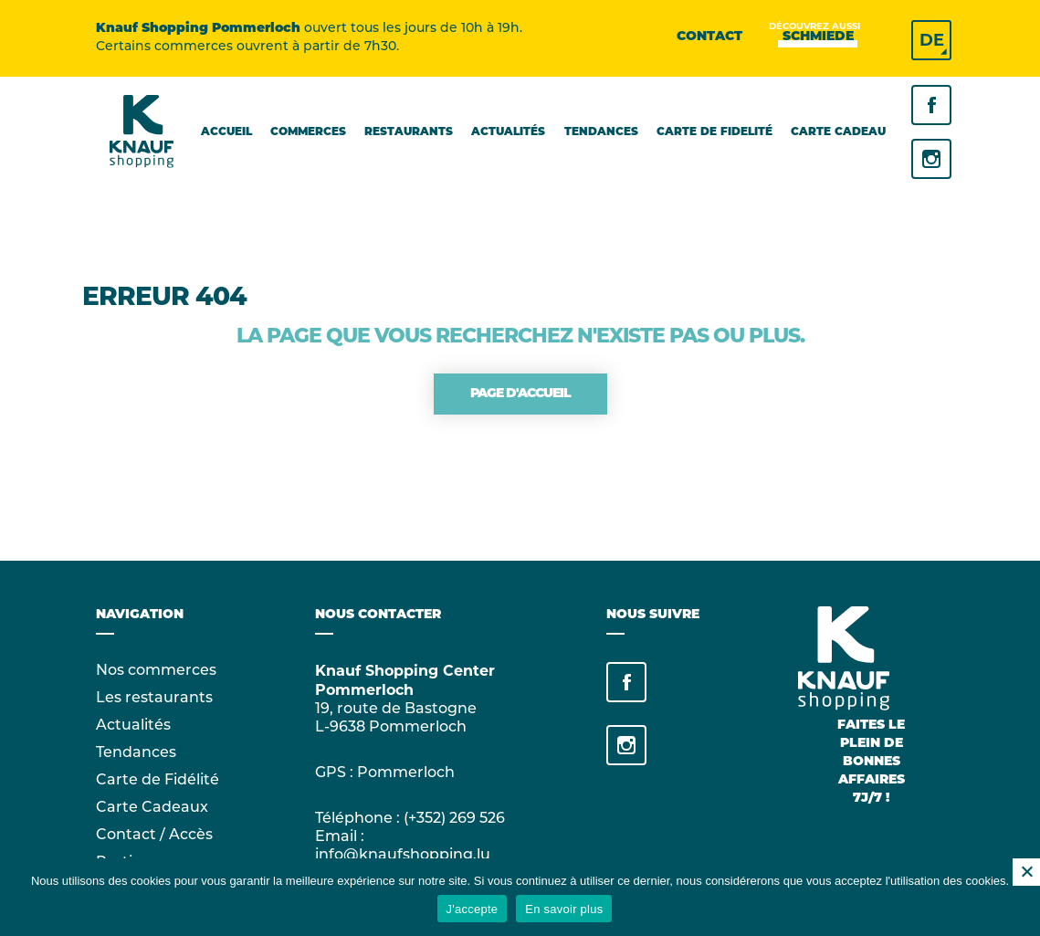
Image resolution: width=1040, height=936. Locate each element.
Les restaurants (154, 698)
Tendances (601, 132)
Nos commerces (156, 671)
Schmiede (814, 36)
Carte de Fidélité (157, 780)
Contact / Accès (154, 835)
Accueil (226, 132)
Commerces (308, 132)
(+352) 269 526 (454, 819)
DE (931, 40)
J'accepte (472, 909)
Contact (709, 37)
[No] (1026, 872)
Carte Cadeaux (152, 808)
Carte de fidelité (714, 132)
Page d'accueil (520, 394)
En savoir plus (564, 909)
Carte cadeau (838, 132)
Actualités (508, 132)
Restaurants (408, 132)
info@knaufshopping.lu (402, 855)
